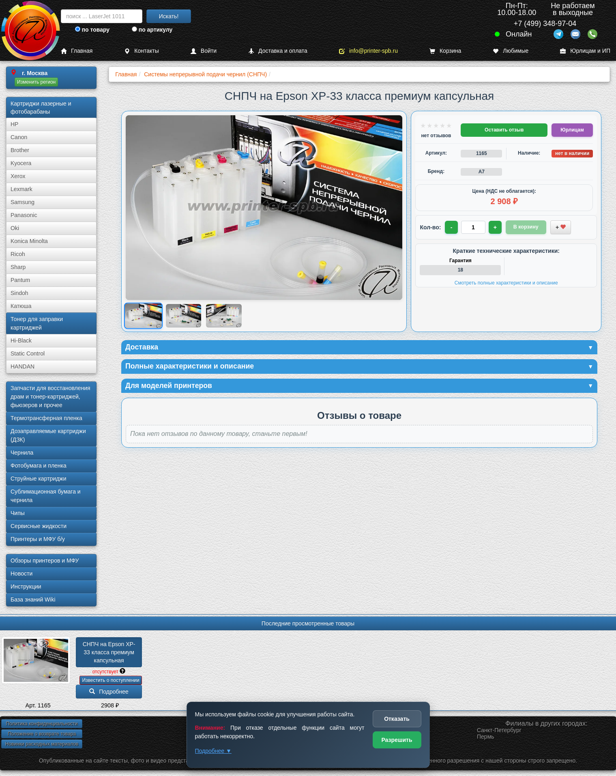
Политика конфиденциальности (41, 723)
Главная (76, 51)
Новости (21, 573)
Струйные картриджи (39, 478)
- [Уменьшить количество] (452, 227)
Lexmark (21, 189)
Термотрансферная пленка (46, 418)
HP (14, 124)
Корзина (445, 51)
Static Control (28, 353)
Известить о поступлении (110, 680)
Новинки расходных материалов (41, 744)
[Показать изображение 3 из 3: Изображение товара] (223, 316)
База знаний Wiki (33, 599)
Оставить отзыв (504, 130)
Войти (204, 51)
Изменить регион (36, 82)
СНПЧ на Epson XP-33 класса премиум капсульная (109, 652)
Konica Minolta (29, 241)
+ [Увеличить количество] (495, 227)
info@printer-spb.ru (368, 51)
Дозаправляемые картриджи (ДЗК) (48, 435)
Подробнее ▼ (213, 751)
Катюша (21, 306)
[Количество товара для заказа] (473, 227)
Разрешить (396, 740)
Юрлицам (572, 130)
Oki (15, 228)
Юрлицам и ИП (585, 51)
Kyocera (21, 163)
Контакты (141, 51)
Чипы (18, 513)
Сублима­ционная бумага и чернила (46, 495)
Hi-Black (21, 340)
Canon (19, 137)
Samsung (22, 202)
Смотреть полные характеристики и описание (506, 283)
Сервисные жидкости (39, 526)
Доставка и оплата (277, 51)
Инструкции (26, 586)
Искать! (169, 16)
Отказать (397, 719)
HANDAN (22, 366)
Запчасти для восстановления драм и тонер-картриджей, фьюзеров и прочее (50, 396)
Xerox (18, 176)
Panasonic (24, 215)
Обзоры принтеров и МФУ (45, 560)
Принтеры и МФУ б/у (38, 539)
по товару (92, 29)
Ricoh (18, 254)
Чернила (22, 452)
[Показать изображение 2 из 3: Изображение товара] (183, 316)
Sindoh (19, 293)
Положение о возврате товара (42, 734)
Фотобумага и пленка (39, 465)
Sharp (18, 267)
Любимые (510, 51)
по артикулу (152, 29)
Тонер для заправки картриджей (37, 323)
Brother (20, 150)
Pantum (20, 280)
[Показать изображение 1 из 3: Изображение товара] (143, 315)
